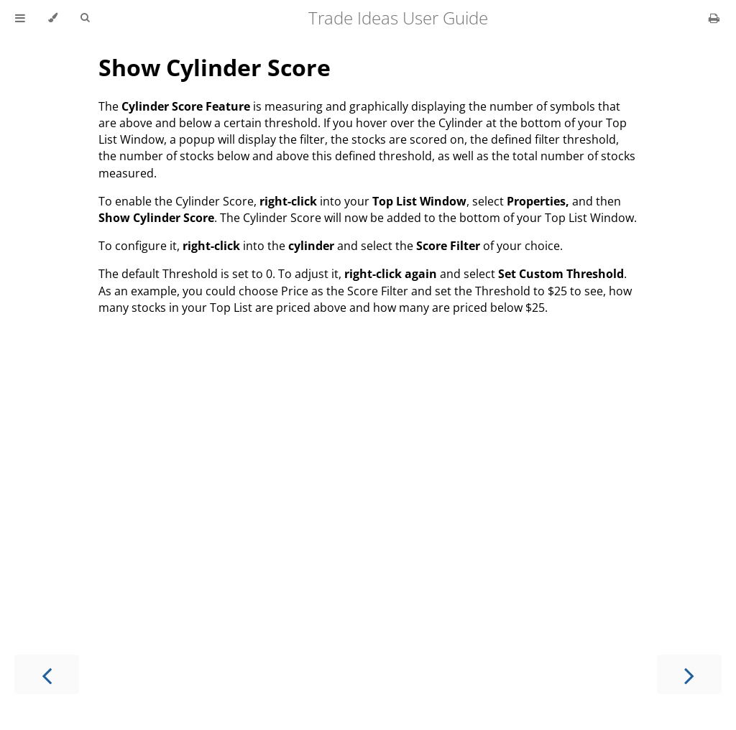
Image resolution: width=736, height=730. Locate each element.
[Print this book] (714, 18)
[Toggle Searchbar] (85, 18)
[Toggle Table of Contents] (20, 18)
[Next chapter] (689, 674)
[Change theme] (53, 18)
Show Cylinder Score (214, 67)
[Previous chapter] (46, 674)
